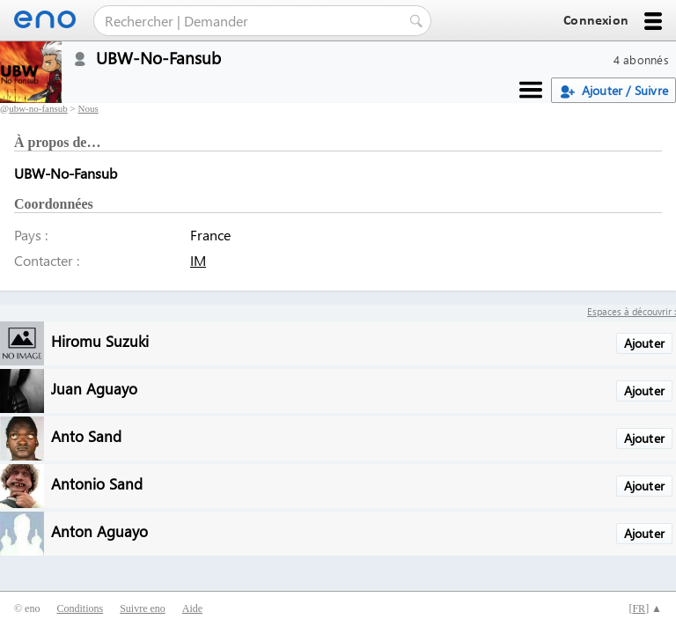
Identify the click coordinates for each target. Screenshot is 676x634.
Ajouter (644, 343)
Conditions (79, 608)
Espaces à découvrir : (631, 311)
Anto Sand (86, 435)
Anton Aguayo (99, 530)
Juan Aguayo (94, 388)
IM (198, 260)
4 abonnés (641, 59)
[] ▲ (645, 608)
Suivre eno (142, 608)
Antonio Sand (97, 483)
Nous (87, 108)
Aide (192, 608)
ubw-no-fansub (38, 108)
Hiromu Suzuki (100, 340)
